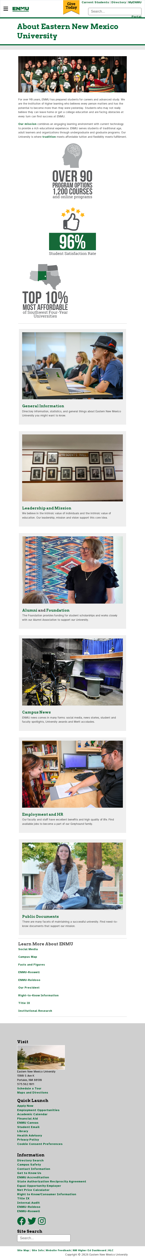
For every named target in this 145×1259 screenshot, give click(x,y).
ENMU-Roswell (29, 972)
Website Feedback (58, 1250)
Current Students (95, 2)
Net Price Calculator (33, 1190)
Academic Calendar (32, 1114)
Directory (118, 2)
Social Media (28, 949)
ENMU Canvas (27, 1123)
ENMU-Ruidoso (29, 980)
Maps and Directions (32, 1092)
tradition (49, 137)
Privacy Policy (28, 1139)
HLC (111, 1250)
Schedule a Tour (29, 1088)
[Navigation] (5, 9)
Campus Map (27, 957)
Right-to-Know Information (38, 995)
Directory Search (30, 1160)
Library (22, 1131)
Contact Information (33, 1169)
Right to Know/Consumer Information (46, 1194)
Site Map (23, 1250)
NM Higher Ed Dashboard (89, 1250)
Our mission (27, 124)
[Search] (115, 11)
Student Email (28, 1127)
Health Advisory (29, 1135)
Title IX (24, 1003)
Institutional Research (35, 1011)
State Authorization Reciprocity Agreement (51, 1181)
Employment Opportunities (38, 1110)
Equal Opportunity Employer (39, 1186)
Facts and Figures (31, 964)
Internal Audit (28, 1203)
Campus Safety (29, 1164)
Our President (29, 987)
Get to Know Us (29, 1173)
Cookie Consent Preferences (40, 1144)
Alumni (29, 610)
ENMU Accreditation (33, 1177)
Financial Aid (27, 1118)
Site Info (38, 1250)
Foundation (57, 610)
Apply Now (25, 1106)
